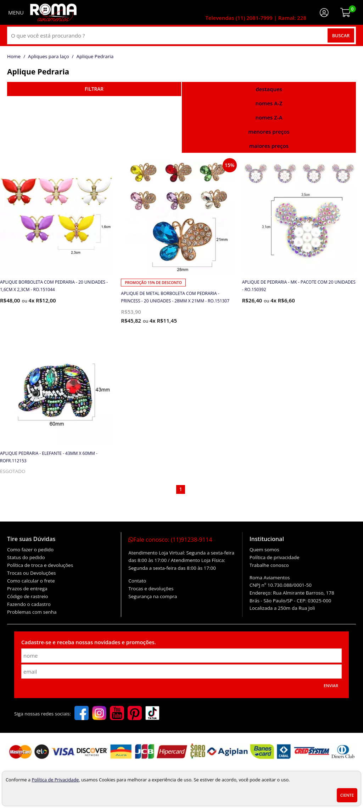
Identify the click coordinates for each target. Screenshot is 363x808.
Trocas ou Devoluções (31, 573)
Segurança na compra (152, 596)
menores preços (268, 131)
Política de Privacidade (55, 779)
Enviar (331, 685)
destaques (269, 89)
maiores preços (269, 145)
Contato (137, 581)
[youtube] (117, 713)
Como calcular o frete (31, 581)
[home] (53, 12)
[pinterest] (135, 713)
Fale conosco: (170, 540)
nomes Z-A (268, 117)
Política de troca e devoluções (40, 565)
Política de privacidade (275, 557)
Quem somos (264, 549)
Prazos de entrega (27, 588)
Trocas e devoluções (150, 588)
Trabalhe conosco (269, 565)
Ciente (347, 795)
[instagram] (99, 713)
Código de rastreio (27, 596)
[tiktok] (152, 713)
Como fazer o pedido (30, 549)
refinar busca (94, 89)
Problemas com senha (32, 612)
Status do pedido (26, 557)
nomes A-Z (268, 103)
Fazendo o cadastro (29, 604)
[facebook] (81, 713)
